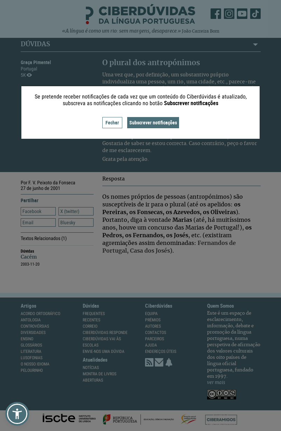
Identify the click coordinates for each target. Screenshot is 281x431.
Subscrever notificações (153, 122)
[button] (17, 414)
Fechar (112, 122)
